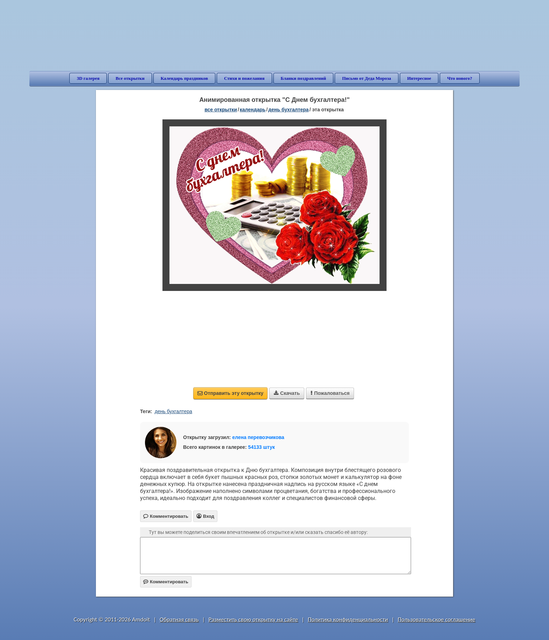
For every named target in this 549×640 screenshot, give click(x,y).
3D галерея (88, 78)
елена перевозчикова (258, 437)
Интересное (419, 78)
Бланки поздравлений (303, 78)
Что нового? (459, 78)
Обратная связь (179, 619)
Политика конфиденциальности (348, 619)
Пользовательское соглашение (436, 619)
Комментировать (165, 581)
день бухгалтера (173, 411)
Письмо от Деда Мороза (366, 78)
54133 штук (261, 447)
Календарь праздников (184, 78)
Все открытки (130, 78)
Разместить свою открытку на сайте (253, 619)
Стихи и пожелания (244, 78)
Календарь (253, 109)
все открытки (220, 109)
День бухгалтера (288, 109)
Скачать (287, 393)
